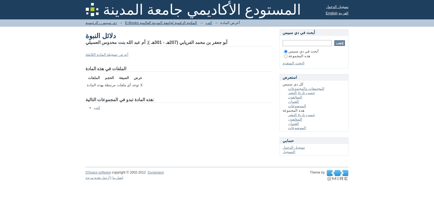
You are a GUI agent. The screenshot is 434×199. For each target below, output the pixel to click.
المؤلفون (295, 97)
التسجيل (289, 152)
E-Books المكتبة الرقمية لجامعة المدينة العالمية (161, 23)
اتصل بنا (117, 178)
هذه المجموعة (297, 56)
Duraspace (156, 172)
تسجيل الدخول (337, 7)
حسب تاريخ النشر (301, 93)
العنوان (293, 102)
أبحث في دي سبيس (301, 51)
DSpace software (98, 172)
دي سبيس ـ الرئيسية (101, 23)
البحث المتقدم (293, 63)
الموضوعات (297, 106)
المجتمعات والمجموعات (306, 89)
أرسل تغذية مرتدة (98, 178)
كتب (209, 23)
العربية (343, 13)
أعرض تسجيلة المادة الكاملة (107, 55)
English (332, 13)
